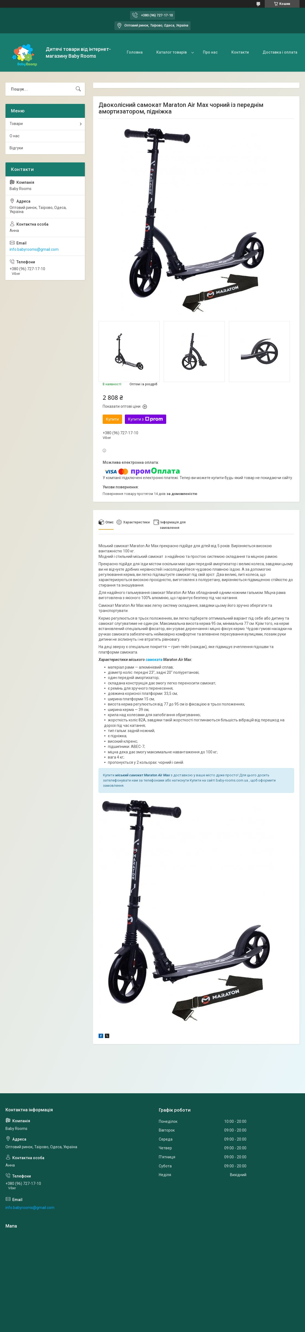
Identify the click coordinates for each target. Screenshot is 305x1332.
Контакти (240, 52)
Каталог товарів (171, 52)
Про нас (210, 52)
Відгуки (16, 148)
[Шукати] (78, 89)
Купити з (145, 419)
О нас (14, 136)
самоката (154, 659)
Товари (16, 123)
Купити (112, 419)
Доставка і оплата (280, 52)
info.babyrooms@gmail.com (34, 249)
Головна (135, 52)
